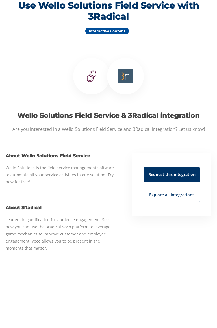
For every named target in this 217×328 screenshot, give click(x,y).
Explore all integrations (171, 194)
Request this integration (172, 174)
